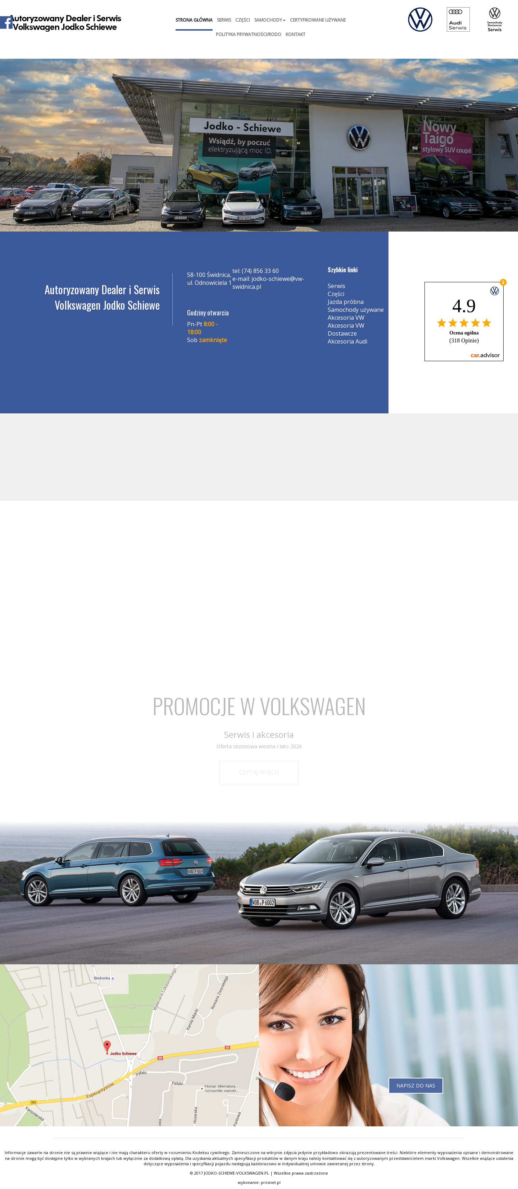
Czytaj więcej (259, 772)
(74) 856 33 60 (260, 271)
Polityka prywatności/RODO (248, 34)
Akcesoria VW (346, 318)
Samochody (270, 20)
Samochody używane (356, 310)
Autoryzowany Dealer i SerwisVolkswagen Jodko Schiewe (65, 23)
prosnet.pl (271, 1182)
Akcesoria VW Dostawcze (346, 329)
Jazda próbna (346, 302)
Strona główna (194, 20)
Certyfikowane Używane (318, 20)
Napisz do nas (415, 1085)
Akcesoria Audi (347, 341)
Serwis (224, 20)
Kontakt (295, 34)
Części (242, 20)
